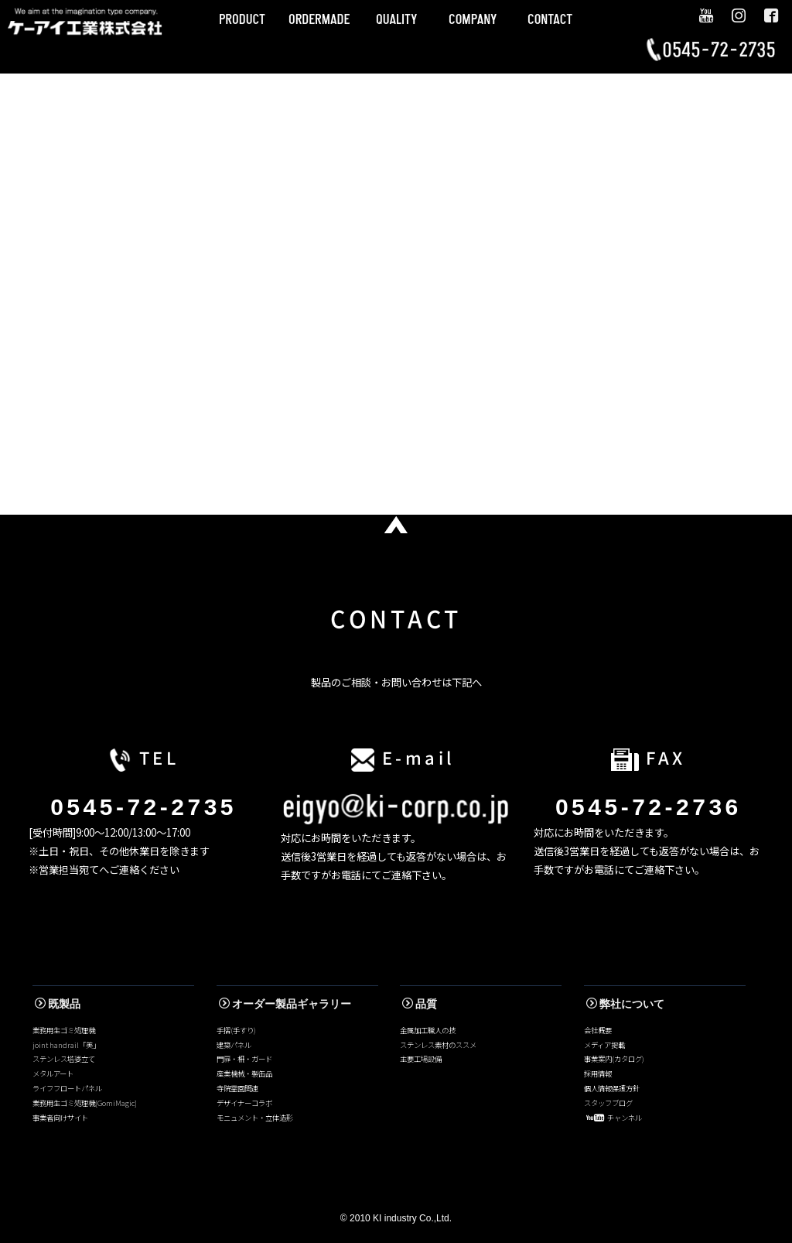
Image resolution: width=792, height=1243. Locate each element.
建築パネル (234, 1044)
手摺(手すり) (236, 1030)
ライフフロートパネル (67, 1088)
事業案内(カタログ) (614, 1058)
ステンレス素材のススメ (438, 1044)
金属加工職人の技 (428, 1030)
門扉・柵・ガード (244, 1058)
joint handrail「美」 (66, 1044)
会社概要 (598, 1030)
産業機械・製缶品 (244, 1073)
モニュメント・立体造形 (255, 1117)
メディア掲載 (604, 1044)
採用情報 (598, 1073)
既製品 (57, 1004)
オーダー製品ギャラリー (285, 1004)
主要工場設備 (421, 1058)
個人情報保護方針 (612, 1088)
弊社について (625, 1004)
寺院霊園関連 (237, 1088)
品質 (419, 1004)
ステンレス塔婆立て (63, 1058)
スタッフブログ (608, 1102)
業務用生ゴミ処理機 (63, 1030)
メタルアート (52, 1073)
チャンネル (614, 1117)
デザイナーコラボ (244, 1102)
